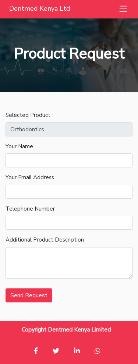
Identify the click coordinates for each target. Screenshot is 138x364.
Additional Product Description (45, 239)
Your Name (19, 146)
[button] (123, 9)
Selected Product (28, 115)
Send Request (28, 295)
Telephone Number (30, 208)
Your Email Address (30, 177)
